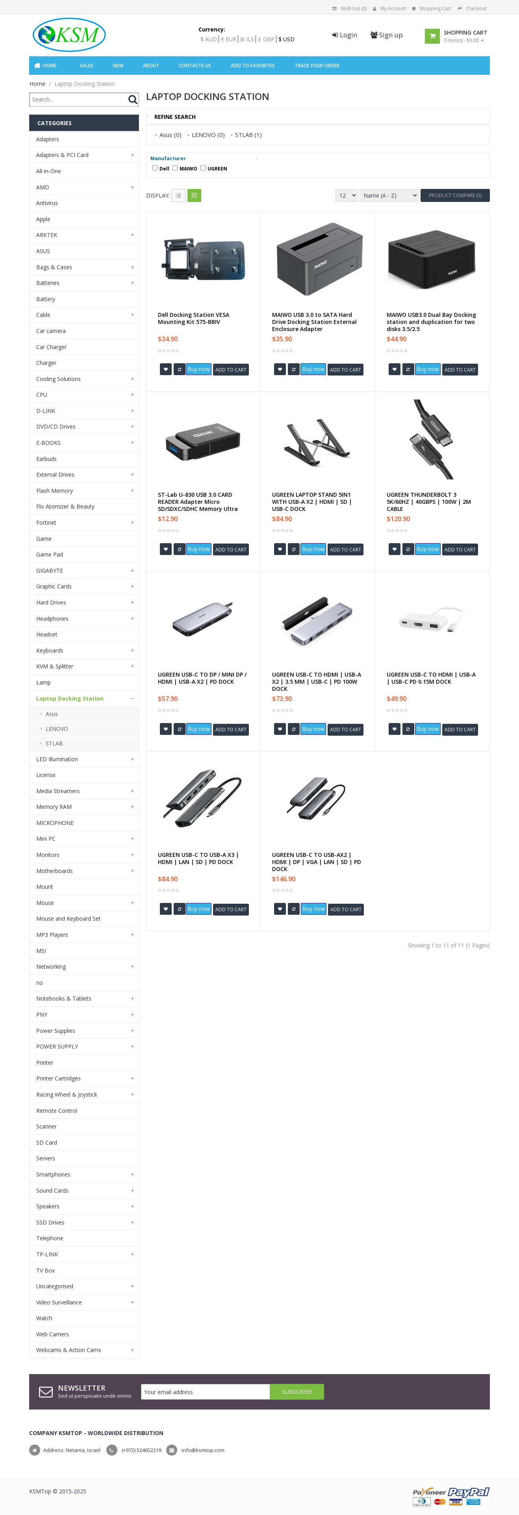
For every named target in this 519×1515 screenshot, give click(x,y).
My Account (389, 8)
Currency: (211, 29)
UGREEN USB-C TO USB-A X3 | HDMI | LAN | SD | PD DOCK (198, 858)
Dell (160, 168)
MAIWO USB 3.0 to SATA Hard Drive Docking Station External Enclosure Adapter (314, 322)
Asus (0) (170, 135)
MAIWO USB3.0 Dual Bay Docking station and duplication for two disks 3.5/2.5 (431, 322)
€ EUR (228, 39)
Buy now (198, 369)
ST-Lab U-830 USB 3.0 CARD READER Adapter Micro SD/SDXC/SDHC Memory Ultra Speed (198, 505)
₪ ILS (247, 39)
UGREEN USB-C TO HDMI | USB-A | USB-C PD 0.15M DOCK (431, 678)
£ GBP (266, 39)
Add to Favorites (253, 65)
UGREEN (213, 168)
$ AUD (208, 39)
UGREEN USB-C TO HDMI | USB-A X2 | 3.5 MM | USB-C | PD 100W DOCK (316, 681)
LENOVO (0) (208, 135)
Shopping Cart (431, 8)
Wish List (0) (349, 8)
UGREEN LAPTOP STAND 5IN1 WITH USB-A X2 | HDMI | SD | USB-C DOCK (312, 501)
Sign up (387, 34)
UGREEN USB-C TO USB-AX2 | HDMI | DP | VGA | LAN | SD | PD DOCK (316, 862)
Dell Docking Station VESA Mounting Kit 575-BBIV (193, 318)
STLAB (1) (248, 135)
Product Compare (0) (455, 195)
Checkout (472, 8)
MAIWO (184, 168)
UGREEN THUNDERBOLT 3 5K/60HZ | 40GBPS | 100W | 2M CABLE (429, 501)
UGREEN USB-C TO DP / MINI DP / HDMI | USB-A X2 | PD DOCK (202, 678)
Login (344, 34)
